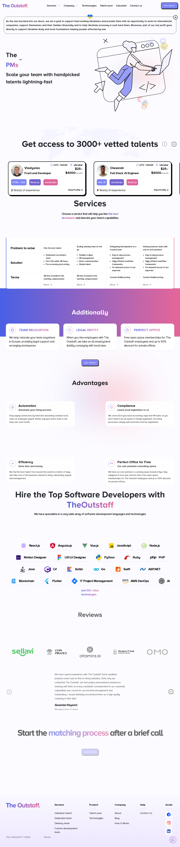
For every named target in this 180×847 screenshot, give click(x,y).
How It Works (122, 823)
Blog (117, 818)
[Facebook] (168, 814)
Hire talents (169, 5)
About (118, 813)
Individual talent (63, 813)
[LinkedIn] (168, 831)
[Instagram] (168, 823)
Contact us (136, 5)
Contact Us (146, 813)
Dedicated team (63, 818)
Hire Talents (90, 362)
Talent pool (106, 5)
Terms (47, 837)
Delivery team (62, 823)
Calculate (121, 5)
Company (69, 5)
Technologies (89, 5)
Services (51, 5)
